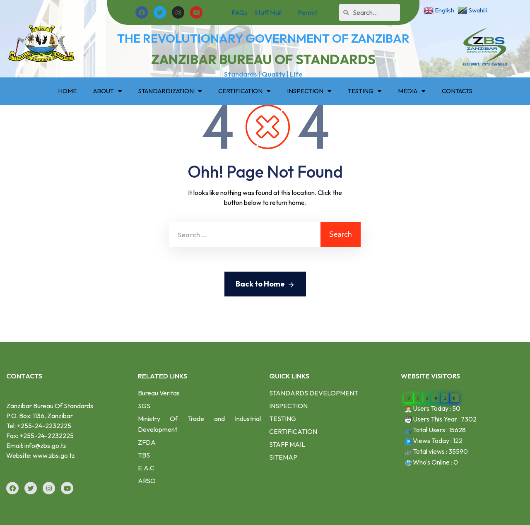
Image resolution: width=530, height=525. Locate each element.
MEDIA (411, 91)
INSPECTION (309, 91)
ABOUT (107, 91)
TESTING (364, 91)
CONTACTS (457, 91)
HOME (67, 91)
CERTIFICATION (244, 91)
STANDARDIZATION (170, 91)
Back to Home (265, 284)
